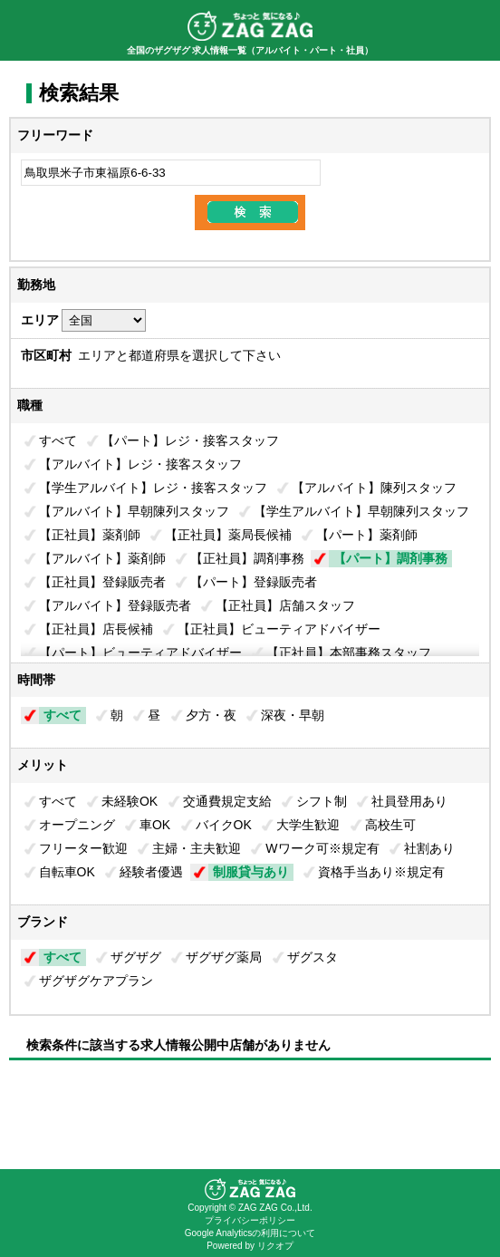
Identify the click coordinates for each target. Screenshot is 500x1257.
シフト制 (321, 801)
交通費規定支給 (227, 801)
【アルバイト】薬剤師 (102, 558)
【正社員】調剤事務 (247, 558)
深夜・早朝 (292, 715)
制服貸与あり (251, 872)
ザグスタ (312, 957)
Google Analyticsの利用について (250, 1233)
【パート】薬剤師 (367, 534)
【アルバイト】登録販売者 (115, 605)
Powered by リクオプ (250, 1246)
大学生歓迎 (308, 824)
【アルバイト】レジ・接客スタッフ (140, 464)
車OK (154, 824)
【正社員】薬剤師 (89, 534)
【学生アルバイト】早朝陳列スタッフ (361, 511)
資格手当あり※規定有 (381, 872)
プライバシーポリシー (250, 1220)
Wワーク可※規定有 (322, 848)
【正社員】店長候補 (96, 629)
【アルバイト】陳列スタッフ (374, 487)
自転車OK (67, 872)
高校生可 (390, 824)
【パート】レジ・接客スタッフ (190, 440)
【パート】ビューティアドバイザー (140, 652)
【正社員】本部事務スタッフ (348, 652)
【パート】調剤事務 (390, 558)
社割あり (429, 848)
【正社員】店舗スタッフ (285, 605)
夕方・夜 (211, 715)
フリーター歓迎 (83, 848)
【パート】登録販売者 (253, 582)
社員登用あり (409, 801)
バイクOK (224, 824)
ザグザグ (136, 957)
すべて (58, 440)
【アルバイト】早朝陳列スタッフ (134, 511)
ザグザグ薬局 (224, 957)
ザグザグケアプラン (96, 980)
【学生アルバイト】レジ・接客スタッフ (153, 487)
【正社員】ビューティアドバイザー (279, 629)
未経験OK (129, 801)
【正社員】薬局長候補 (228, 534)
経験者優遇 (151, 872)
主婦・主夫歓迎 (196, 848)
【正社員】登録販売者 (102, 582)
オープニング (77, 824)
